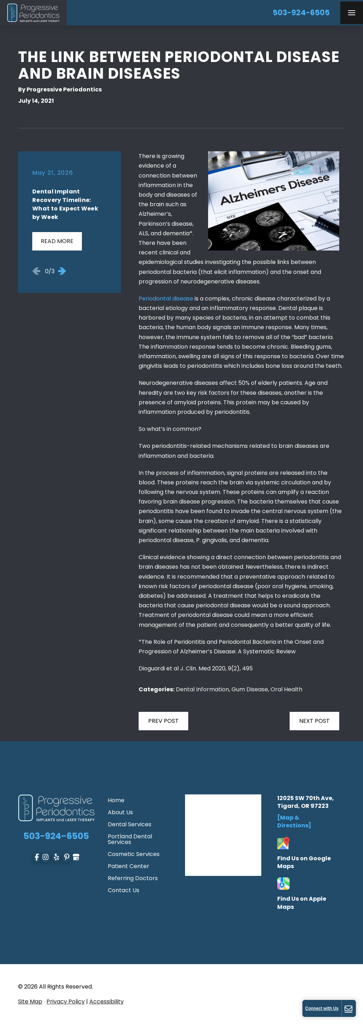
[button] (351, 12)
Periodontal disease (166, 298)
